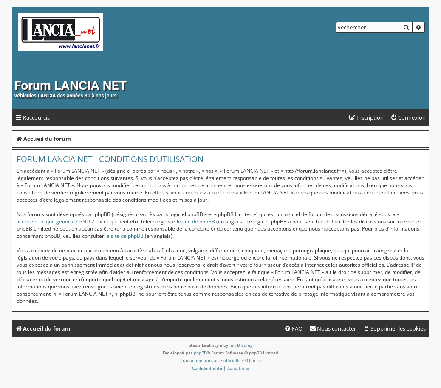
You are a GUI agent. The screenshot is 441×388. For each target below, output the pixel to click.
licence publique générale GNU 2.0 (58, 221)
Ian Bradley (240, 345)
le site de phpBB (196, 221)
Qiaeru (254, 360)
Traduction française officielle (210, 360)
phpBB (200, 353)
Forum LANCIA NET (70, 85)
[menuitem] (408, 117)
